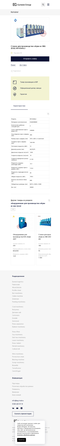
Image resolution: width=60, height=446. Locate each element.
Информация (17, 378)
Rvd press (15, 309)
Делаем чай (16, 312)
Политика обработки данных (22, 386)
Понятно (21, 440)
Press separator (18, 324)
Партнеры (16, 383)
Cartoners (15, 315)
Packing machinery (18, 302)
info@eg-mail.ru (18, 400)
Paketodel (16, 284)
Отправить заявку (30, 59)
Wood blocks (16, 287)
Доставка (23, 65)
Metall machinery (18, 346)
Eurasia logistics (17, 282)
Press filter (16, 332)
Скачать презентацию (22, 414)
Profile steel (16, 290)
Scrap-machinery (18, 362)
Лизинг (13, 65)
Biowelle (15, 365)
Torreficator (16, 368)
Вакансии (15, 392)
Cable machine (17, 296)
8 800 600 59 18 (17, 404)
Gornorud (15, 321)
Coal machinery (17, 307)
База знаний (16, 395)
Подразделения (18, 276)
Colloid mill (16, 349)
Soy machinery (17, 334)
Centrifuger (16, 371)
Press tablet (16, 343)
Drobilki (14, 318)
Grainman (15, 299)
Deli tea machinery (19, 337)
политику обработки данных (26, 435)
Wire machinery (17, 354)
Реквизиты (16, 389)
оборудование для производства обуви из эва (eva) (28, 205)
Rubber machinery (18, 327)
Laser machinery (18, 340)
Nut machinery (17, 293)
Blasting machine (18, 359)
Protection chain (18, 357)
